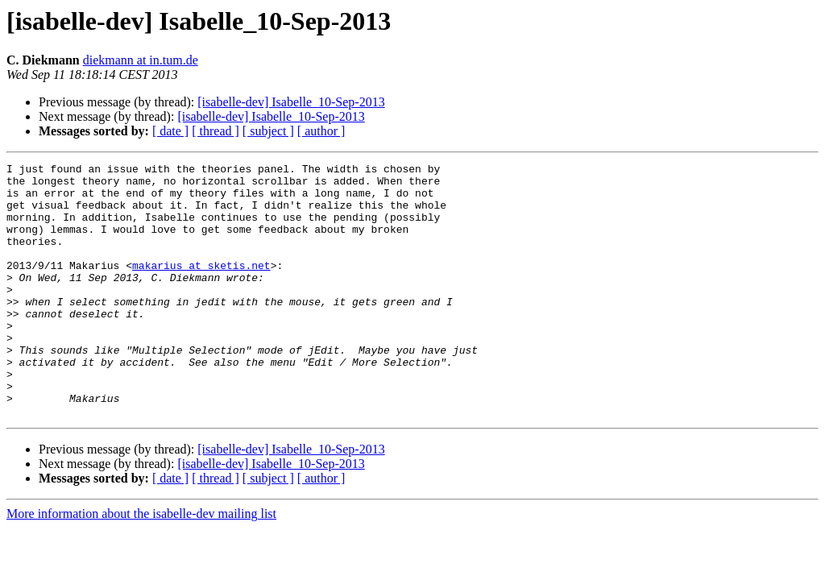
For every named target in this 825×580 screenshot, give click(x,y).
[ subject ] (268, 131)
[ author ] (321, 131)
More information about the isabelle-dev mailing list (141, 564)
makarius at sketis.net (201, 287)
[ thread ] (215, 131)
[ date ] (170, 131)
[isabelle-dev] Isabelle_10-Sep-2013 (290, 102)
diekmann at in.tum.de (140, 60)
